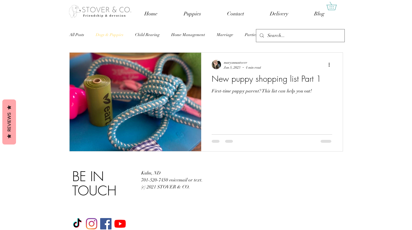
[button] (335, 6)
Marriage (225, 34)
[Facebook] (106, 223)
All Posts (76, 34)
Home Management (188, 34)
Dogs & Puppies (109, 34)
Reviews (9, 122)
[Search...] (299, 35)
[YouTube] (120, 223)
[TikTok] (77, 223)
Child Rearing (147, 34)
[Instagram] (91, 223)
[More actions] (331, 64)
